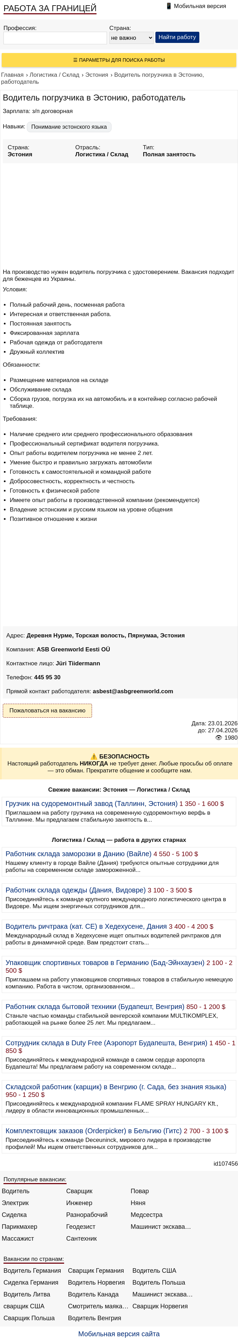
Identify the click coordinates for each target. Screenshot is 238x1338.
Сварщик (79, 1191)
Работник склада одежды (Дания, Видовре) (76, 890)
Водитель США (154, 1270)
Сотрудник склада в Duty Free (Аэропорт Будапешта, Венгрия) (106, 1043)
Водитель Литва (26, 1294)
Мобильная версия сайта (119, 1334)
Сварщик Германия (96, 1270)
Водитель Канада (93, 1294)
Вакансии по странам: (33, 1259)
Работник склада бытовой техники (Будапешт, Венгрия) (95, 1006)
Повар (140, 1191)
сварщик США (24, 1306)
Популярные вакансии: (35, 1179)
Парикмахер (19, 1226)
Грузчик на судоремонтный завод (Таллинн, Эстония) (92, 803)
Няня (138, 1202)
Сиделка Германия (30, 1282)
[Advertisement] (120, 214)
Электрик (15, 1202)
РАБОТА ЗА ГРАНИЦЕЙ (50, 8)
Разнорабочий (87, 1214)
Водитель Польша (158, 1282)
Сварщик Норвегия (160, 1306)
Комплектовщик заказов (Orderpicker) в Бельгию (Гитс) (94, 1131)
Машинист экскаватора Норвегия (162, 1294)
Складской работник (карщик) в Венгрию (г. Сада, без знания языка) (116, 1087)
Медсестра (147, 1214)
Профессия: (20, 28)
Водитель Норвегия (96, 1282)
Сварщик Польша (29, 1318)
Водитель (16, 1191)
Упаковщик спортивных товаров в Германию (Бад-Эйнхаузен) (105, 962)
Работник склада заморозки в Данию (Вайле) (79, 854)
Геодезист (80, 1226)
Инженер (79, 1202)
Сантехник (81, 1238)
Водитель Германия (32, 1270)
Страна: (120, 28)
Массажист (18, 1238)
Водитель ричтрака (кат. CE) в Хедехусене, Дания (86, 926)
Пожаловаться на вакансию (47, 710)
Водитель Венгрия (94, 1318)
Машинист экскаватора (161, 1226)
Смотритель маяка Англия (98, 1306)
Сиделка (14, 1214)
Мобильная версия (200, 6)
